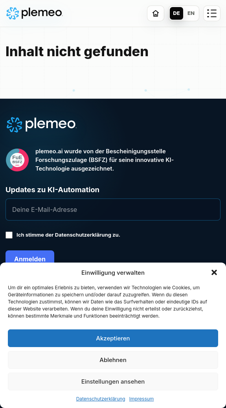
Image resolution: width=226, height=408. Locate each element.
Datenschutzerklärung (100, 399)
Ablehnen (112, 360)
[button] (214, 272)
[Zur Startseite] (155, 13)
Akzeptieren (113, 338)
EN (191, 13)
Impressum (141, 399)
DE (176, 13)
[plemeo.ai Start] (35, 13)
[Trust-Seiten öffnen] (211, 13)
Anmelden (30, 259)
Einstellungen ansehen (113, 381)
